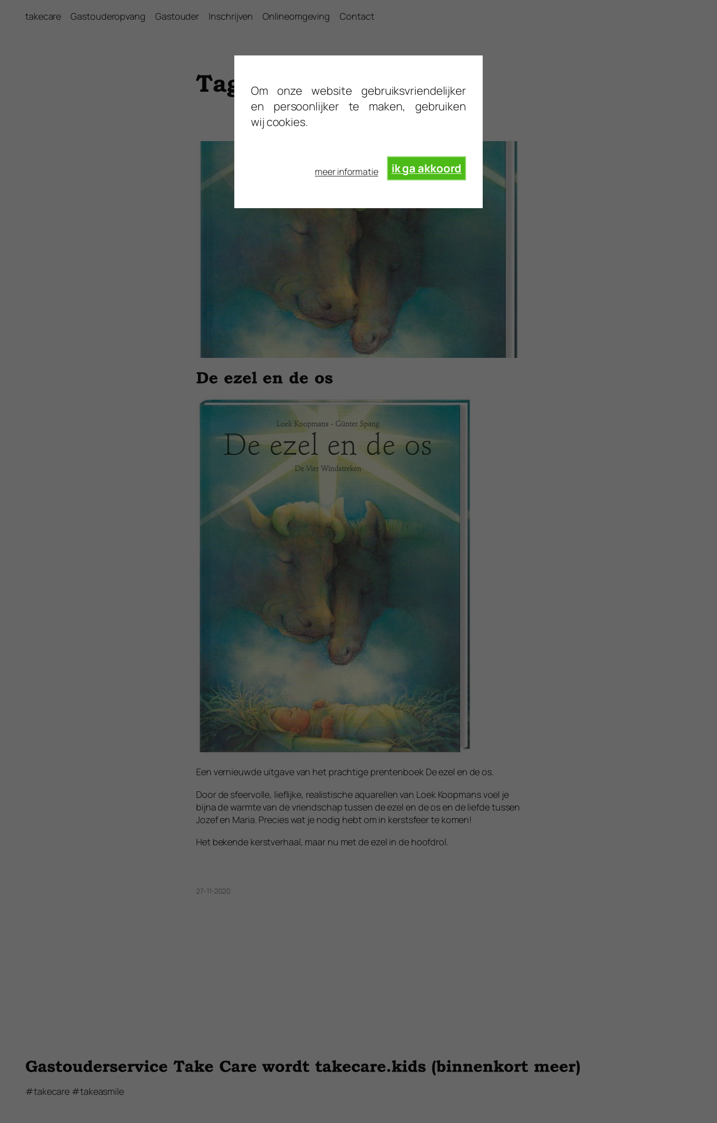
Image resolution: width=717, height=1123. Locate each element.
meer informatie (346, 171)
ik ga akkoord (427, 168)
